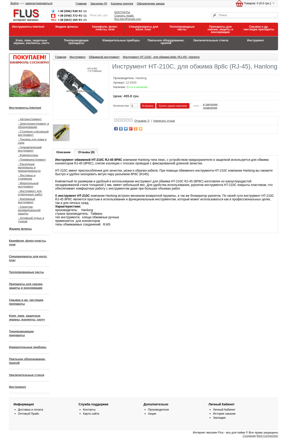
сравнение (210, 107)
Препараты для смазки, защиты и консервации (220, 29)
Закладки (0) (98, 3)
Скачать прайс (124, 15)
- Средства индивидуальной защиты (29, 210)
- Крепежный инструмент (26, 200)
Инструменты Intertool (28, 26)
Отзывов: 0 (141, 120)
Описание (63, 152)
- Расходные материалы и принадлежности (29, 167)
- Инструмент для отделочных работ (30, 192)
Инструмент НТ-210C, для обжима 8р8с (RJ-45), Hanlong (161, 57)
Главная (81, 3)
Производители (158, 409)
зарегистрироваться (38, 3)
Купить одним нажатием (173, 105)
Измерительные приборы (121, 40)
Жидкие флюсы (66, 26)
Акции (152, 413)
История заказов (224, 413)
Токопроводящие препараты (76, 42)
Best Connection (267, 436)
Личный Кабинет (224, 409)
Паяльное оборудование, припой (166, 42)
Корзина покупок (122, 3)
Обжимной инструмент (104, 57)
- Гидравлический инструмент (30, 149)
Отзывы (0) (86, 152)
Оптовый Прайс (28, 413)
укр (99, 15)
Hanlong (141, 78)
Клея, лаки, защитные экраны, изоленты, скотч (31, 42)
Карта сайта (91, 413)
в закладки (210, 104)
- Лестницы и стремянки (26, 177)
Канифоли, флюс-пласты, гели (105, 28)
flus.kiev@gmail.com (127, 19)
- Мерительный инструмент (28, 184)
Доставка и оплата (30, 409)
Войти (15, 3)
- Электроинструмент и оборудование (33, 125)
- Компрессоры (28, 155)
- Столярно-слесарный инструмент (33, 133)
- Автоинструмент (30, 119)
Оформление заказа (151, 3)
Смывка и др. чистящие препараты (259, 28)
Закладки (219, 417)
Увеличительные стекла (210, 40)
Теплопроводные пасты (181, 28)
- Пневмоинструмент (32, 159)
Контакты (89, 409)
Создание (249, 436)
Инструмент (255, 40)
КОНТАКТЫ (122, 12)
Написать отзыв (164, 120)
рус (105, 15)
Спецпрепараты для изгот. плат (143, 28)
